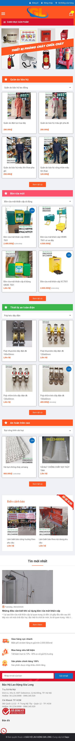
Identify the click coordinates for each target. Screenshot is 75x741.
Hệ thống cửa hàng (66, 3)
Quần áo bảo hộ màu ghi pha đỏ (54, 123)
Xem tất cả (37, 184)
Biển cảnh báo (16, 501)
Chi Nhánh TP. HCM (11, 700)
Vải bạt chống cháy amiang (16, 467)
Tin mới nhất (37, 561)
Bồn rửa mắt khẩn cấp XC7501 (54, 281)
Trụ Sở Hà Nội (9, 689)
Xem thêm (37, 624)
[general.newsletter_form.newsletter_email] (28, 676)
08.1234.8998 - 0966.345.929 (22, 696)
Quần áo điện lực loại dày (15, 123)
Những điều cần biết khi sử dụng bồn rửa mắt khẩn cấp (31, 611)
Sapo (67, 737)
